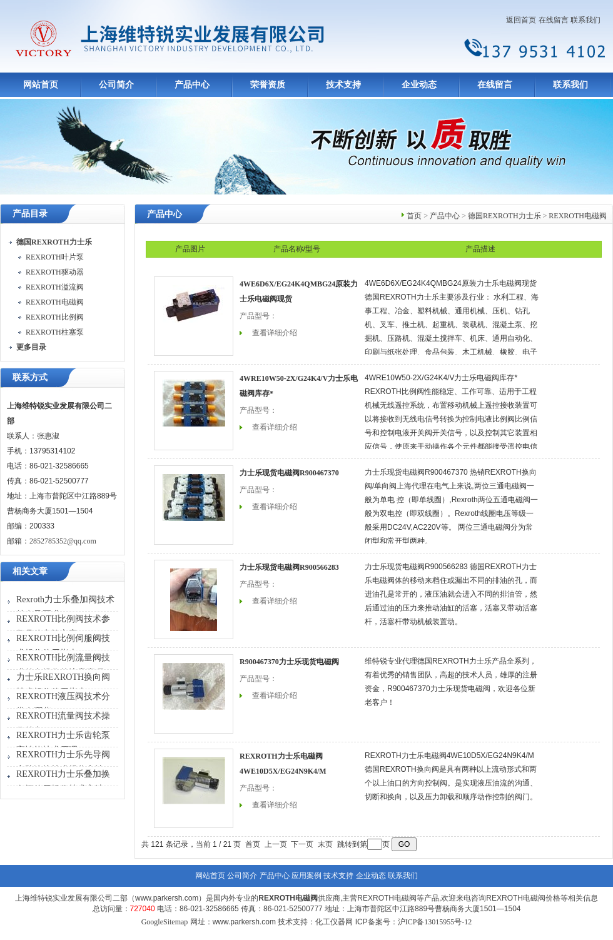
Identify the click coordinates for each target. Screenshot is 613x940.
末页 (325, 844)
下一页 (302, 844)
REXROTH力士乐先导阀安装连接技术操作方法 (63, 762)
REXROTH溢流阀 (55, 287)
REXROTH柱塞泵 (55, 332)
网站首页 (40, 84)
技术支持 (343, 84)
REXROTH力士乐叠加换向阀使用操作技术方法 (63, 781)
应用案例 (306, 875)
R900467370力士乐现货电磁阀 (289, 661)
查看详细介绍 (274, 332)
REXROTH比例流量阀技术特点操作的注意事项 (63, 665)
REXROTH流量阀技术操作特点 (63, 723)
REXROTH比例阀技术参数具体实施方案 (63, 626)
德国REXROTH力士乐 (504, 215)
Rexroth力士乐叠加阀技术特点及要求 (65, 607)
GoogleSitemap (164, 921)
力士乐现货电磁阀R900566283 (289, 567)
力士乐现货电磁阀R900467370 (289, 472)
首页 (414, 215)
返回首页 (521, 20)
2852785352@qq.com (62, 541)
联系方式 (30, 377)
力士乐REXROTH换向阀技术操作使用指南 (63, 684)
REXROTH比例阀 (55, 317)
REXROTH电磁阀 (55, 302)
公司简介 (116, 84)
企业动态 (419, 84)
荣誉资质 (267, 84)
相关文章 (30, 571)
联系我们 (585, 20)
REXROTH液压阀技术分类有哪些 (63, 704)
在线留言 (554, 20)
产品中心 (192, 84)
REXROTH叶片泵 (55, 257)
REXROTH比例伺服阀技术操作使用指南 (63, 646)
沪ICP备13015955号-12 (435, 921)
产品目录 (30, 213)
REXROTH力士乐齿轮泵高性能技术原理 (63, 742)
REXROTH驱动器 (55, 272)
